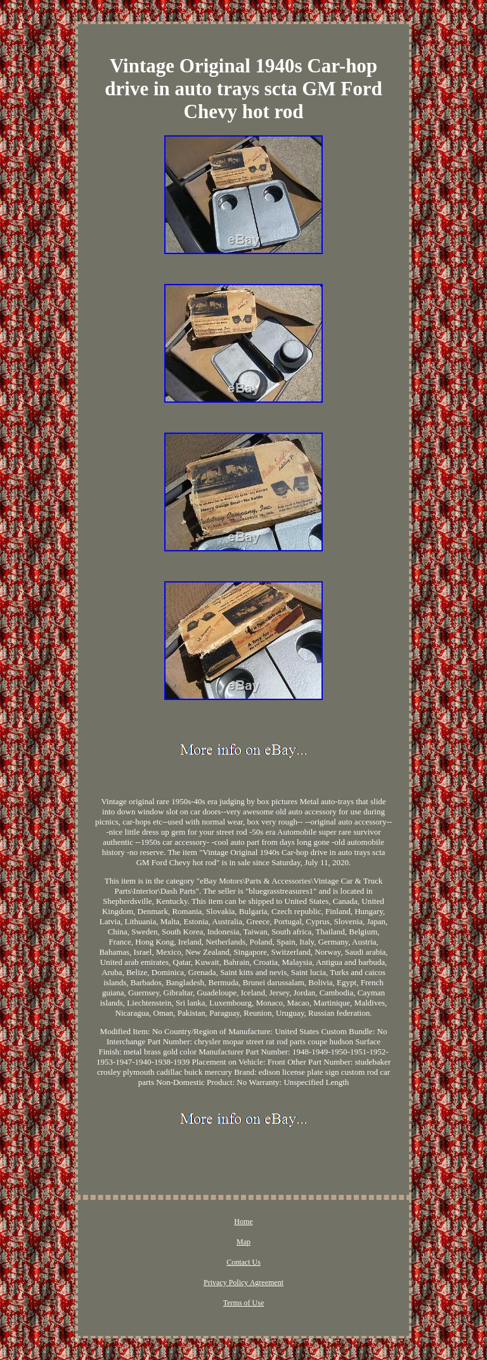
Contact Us (243, 1262)
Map (243, 1241)
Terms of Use (243, 1302)
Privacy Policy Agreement (243, 1282)
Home (243, 1221)
